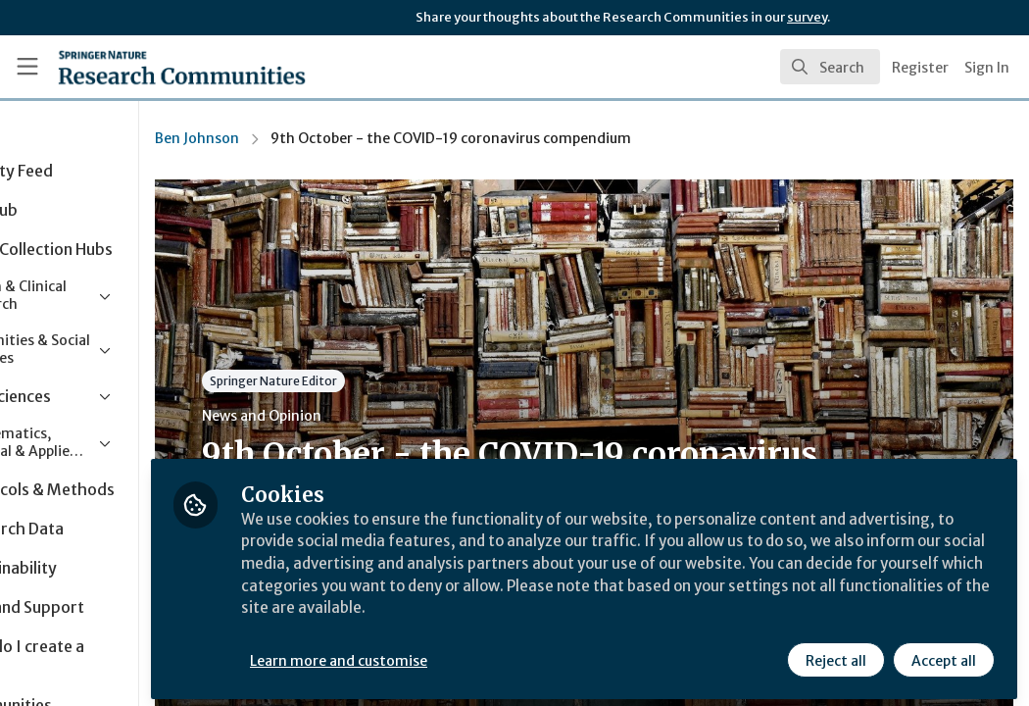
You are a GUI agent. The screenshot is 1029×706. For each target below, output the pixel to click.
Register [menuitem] (920, 67)
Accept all (942, 654)
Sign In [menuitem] (986, 67)
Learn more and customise (451, 654)
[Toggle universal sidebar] (27, 66)
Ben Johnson (309, 138)
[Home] (148, 66)
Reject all (835, 654)
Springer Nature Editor (385, 381)
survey (807, 17)
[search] (830, 66)
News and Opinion (373, 416)
